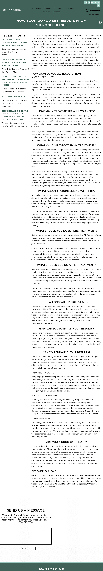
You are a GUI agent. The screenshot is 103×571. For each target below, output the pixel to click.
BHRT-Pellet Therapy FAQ (13, 100)
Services (47, 8)
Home (31, 8)
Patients (46, 12)
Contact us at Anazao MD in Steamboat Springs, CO (66, 487)
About (39, 8)
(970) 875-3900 (94, 16)
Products (70, 8)
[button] (100, 22)
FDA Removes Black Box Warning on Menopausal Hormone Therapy (13, 66)
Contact (56, 12)
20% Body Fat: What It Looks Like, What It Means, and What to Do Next (14, 46)
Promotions (59, 8)
